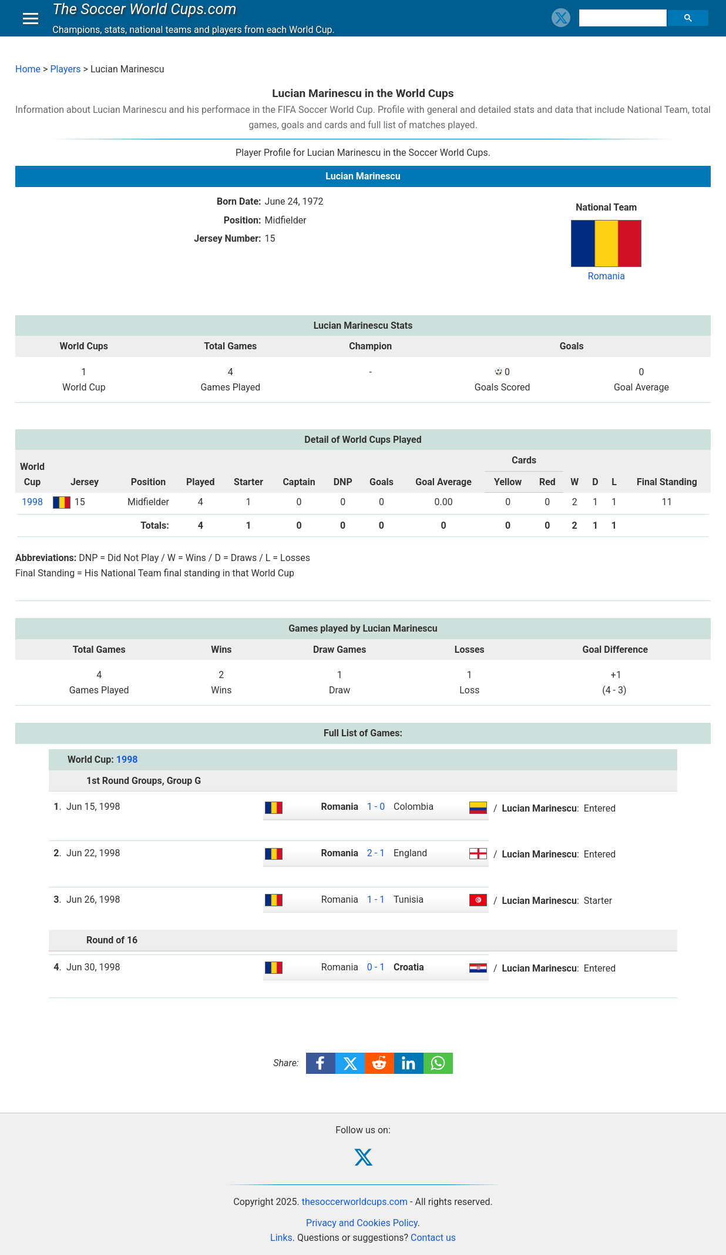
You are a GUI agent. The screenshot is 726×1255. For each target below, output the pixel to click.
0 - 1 (376, 967)
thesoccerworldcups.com (355, 1201)
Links (281, 1237)
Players (65, 69)
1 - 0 (376, 806)
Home (28, 69)
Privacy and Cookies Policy (362, 1223)
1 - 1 (376, 899)
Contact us (433, 1237)
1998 (32, 502)
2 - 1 (376, 853)
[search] (624, 29)
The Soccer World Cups (147, 20)
